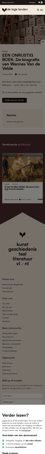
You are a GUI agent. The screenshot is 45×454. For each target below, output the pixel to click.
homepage (26, 430)
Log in (4, 420)
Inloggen (32, 2)
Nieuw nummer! (8, 2)
